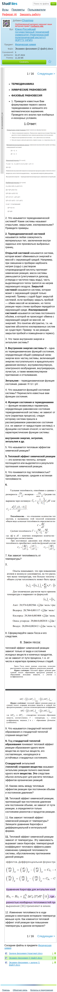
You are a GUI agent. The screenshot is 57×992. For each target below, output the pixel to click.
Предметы (18, 9)
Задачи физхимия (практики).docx (26, 953)
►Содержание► (2, 120)
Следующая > (46, 73)
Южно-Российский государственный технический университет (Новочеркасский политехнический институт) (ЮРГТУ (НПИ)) (32, 34)
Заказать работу (30, 14)
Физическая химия (25, 44)
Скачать (24, 62)
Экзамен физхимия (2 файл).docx (25, 958)
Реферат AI (9, 14)
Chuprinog (27, 20)
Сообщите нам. (37, 26)
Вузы (5, 9)
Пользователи (36, 9)
